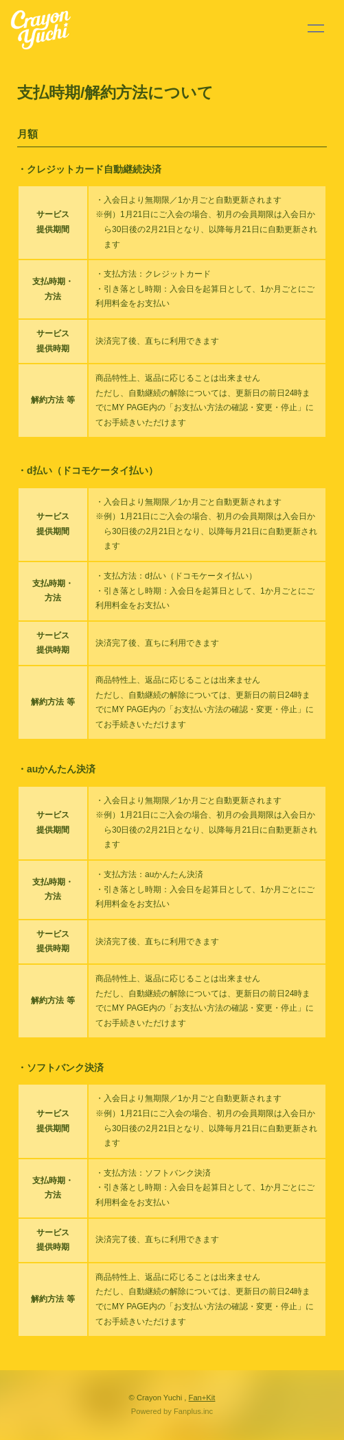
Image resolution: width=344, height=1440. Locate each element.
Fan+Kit (202, 1397)
